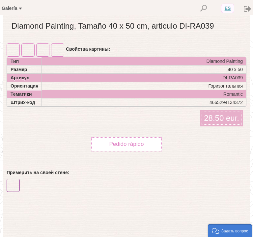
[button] (230, 230)
